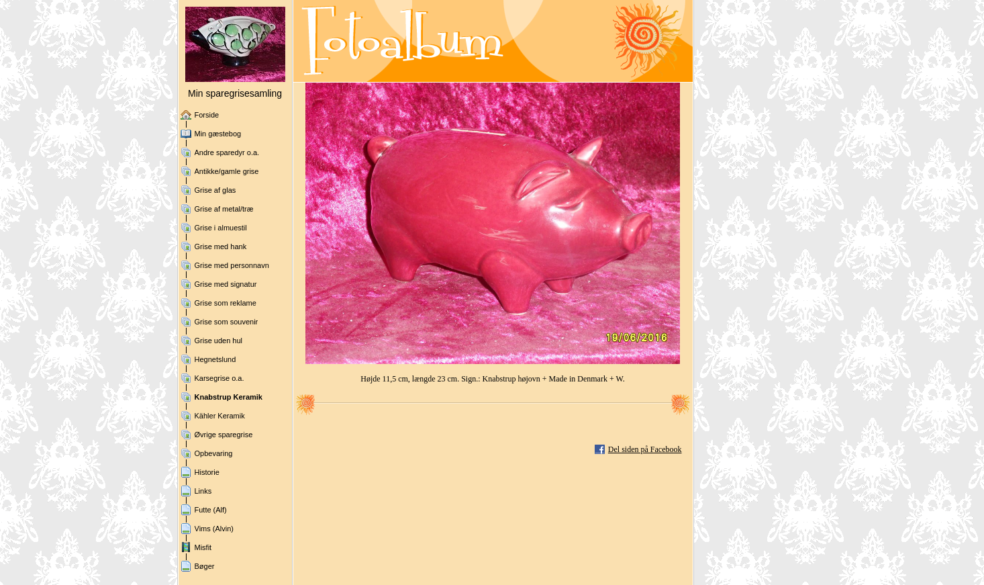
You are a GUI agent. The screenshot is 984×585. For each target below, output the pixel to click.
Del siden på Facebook (645, 449)
